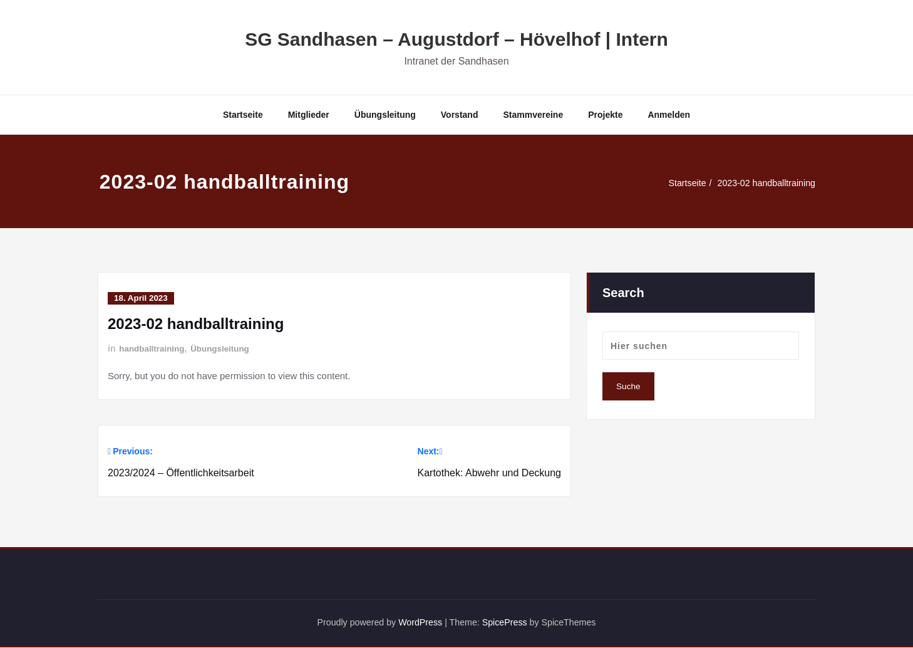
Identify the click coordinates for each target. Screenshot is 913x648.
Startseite (243, 115)
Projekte (605, 115)
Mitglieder (308, 115)
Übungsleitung (385, 115)
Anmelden (668, 115)
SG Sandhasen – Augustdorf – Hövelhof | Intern (456, 39)
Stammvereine (533, 115)
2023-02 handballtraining (763, 182)
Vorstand (459, 115)
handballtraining (153, 348)
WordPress (418, 622)
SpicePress (507, 622)
